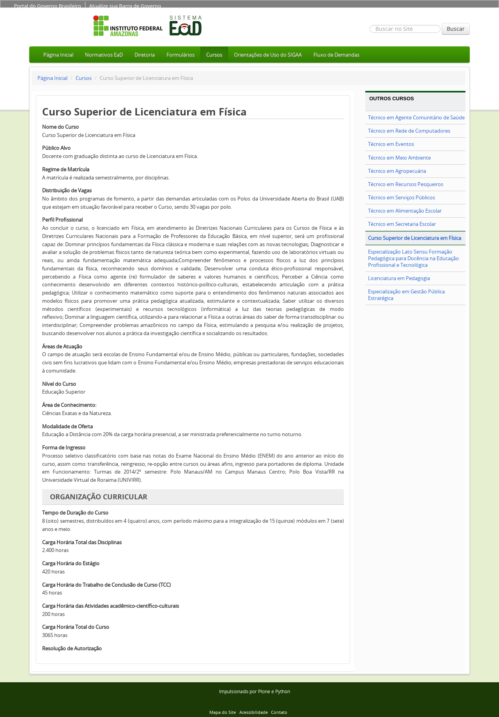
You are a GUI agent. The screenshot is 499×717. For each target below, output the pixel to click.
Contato (279, 712)
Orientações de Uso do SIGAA (268, 54)
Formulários (180, 54)
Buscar (456, 28)
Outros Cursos (391, 98)
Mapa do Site (222, 712)
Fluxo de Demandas (336, 54)
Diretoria (144, 54)
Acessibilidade (253, 712)
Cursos (214, 54)
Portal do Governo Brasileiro (47, 5)
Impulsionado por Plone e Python (254, 691)
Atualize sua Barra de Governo (125, 5)
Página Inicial (58, 54)
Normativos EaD (104, 54)
